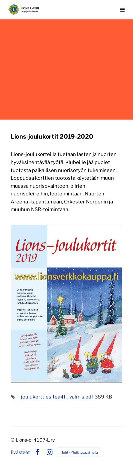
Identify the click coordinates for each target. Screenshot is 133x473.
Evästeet (20, 452)
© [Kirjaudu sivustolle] (13, 440)
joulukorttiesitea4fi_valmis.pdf (57, 397)
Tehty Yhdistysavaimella (79, 452)
